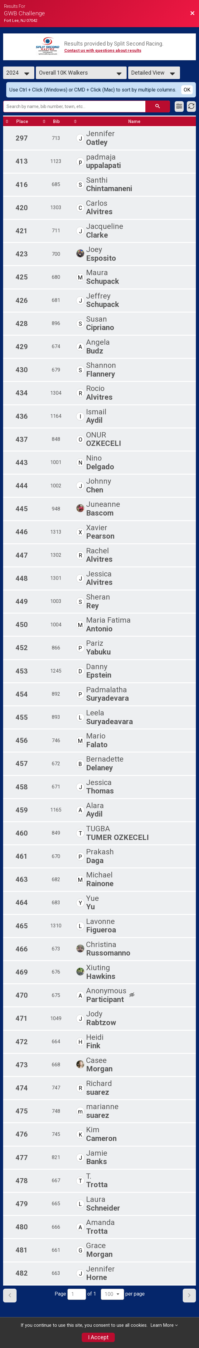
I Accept (98, 1337)
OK (187, 90)
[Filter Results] (179, 106)
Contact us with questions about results (102, 50)
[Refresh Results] (191, 106)
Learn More (162, 1325)
